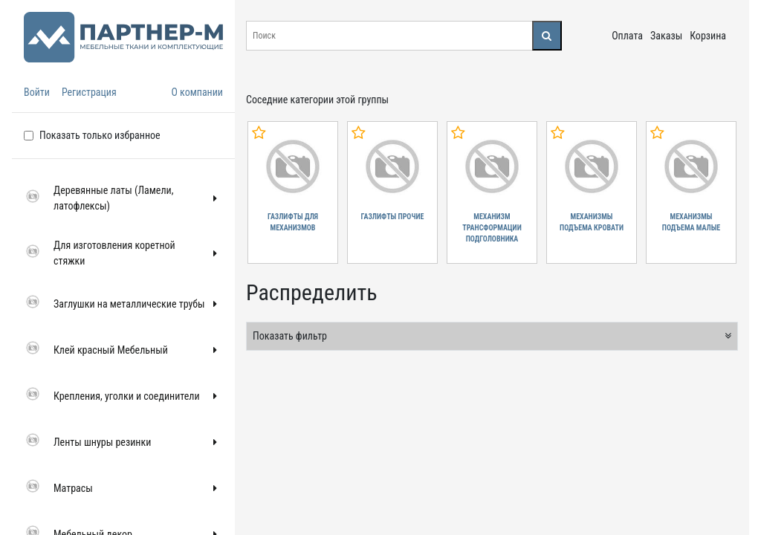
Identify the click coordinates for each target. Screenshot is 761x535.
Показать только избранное (100, 135)
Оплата (627, 36)
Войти (37, 92)
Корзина (708, 36)
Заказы (666, 36)
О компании (197, 92)
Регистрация (89, 92)
